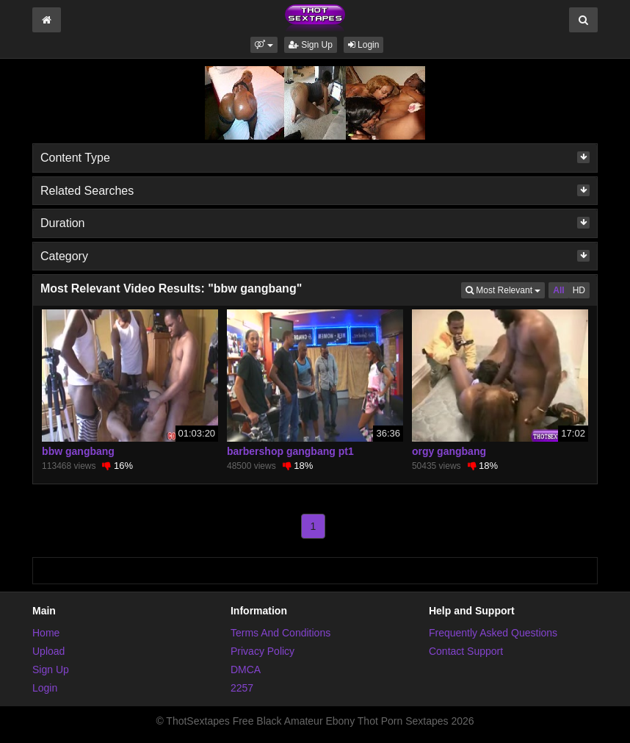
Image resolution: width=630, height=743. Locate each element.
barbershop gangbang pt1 (290, 451)
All (558, 290)
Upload (48, 651)
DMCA (246, 669)
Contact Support (466, 651)
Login (364, 45)
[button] (264, 45)
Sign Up (311, 45)
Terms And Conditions (280, 633)
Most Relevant (505, 289)
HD (579, 290)
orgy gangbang (449, 451)
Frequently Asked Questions (493, 633)
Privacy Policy (262, 651)
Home (45, 633)
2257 (242, 688)
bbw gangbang (78, 451)
